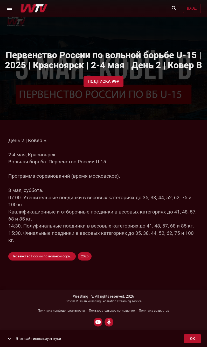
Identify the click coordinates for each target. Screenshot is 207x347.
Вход (192, 8)
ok (192, 339)
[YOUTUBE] (98, 322)
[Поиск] (174, 8)
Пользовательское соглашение (112, 310)
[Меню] (9, 8)
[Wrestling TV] (34, 8)
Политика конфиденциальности (61, 310)
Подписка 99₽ (103, 81)
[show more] (9, 338)
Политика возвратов (154, 310)
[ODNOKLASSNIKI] (109, 322)
